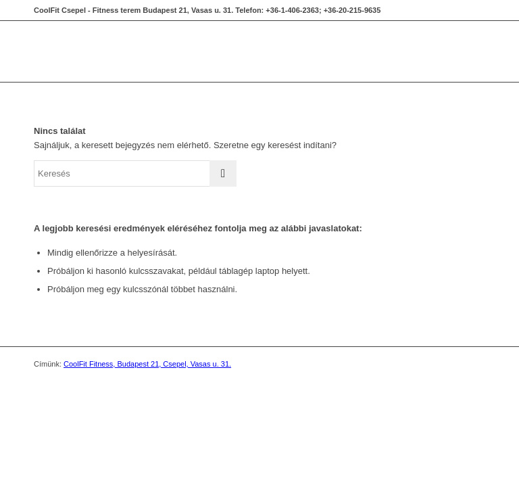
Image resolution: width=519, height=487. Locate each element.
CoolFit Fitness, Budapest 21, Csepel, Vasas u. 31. (147, 364)
